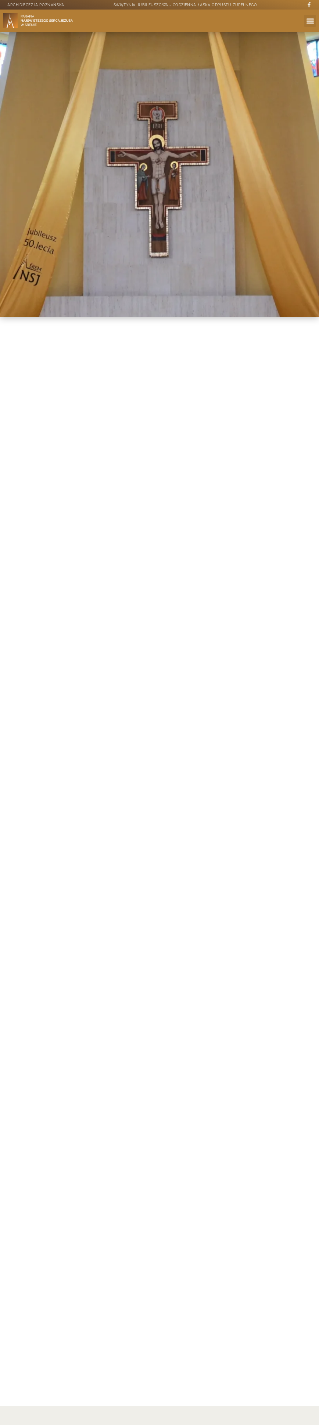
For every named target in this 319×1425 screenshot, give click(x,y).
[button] (310, 21)
